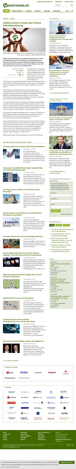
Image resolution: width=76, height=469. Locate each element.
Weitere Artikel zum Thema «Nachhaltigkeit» (58, 99)
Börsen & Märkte (25, 436)
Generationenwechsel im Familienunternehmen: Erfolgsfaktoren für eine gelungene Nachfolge (61, 38)
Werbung (58, 2)
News (6, 11)
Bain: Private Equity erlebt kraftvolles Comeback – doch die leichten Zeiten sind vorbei (62, 240)
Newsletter (69, 2)
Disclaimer (41, 438)
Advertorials (54, 18)
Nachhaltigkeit (19, 71)
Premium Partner (11, 367)
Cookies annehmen (67, 462)
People (29, 11)
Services (56, 11)
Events (38, 11)
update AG (12, 447)
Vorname (54, 193)
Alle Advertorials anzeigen (60, 93)
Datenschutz (42, 439)
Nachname (54, 199)
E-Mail (53, 204)
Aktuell (6, 18)
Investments (17, 11)
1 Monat (66, 225)
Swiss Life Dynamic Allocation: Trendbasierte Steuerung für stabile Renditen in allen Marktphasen (59, 73)
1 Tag (51, 225)
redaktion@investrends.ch (63, 439)
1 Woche (58, 225)
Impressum (41, 436)
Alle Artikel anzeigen (11, 360)
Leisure (47, 11)
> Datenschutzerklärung (12, 467)
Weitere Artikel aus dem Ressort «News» (17, 142)
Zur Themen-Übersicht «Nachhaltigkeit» (57, 172)
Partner (8, 387)
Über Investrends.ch (45, 2)
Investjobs (23, 438)
